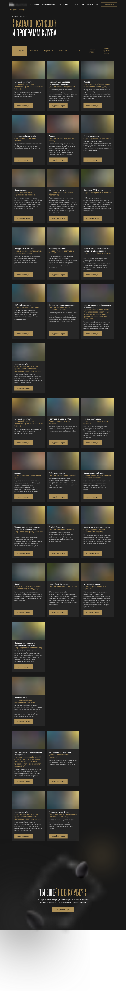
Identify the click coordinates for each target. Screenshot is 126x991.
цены (76, 4)
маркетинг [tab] (48, 51)
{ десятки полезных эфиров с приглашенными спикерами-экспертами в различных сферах (28, 367)
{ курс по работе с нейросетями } (62, 84)
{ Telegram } (23, 10)
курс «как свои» (63, 4)
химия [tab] (77, 51)
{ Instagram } (13, 10)
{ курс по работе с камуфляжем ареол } (62, 138)
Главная (15, 16)
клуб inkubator (35, 4)
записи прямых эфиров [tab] (106, 50)
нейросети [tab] (63, 51)
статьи (83, 4)
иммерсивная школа (48, 4)
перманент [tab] (34, 51)
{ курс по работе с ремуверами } (96, 137)
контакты (90, 4)
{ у (61, 192)
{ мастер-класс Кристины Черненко (25, 138)
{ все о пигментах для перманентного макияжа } (25, 192)
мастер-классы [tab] (92, 50)
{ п (96, 84)
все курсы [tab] (20, 51)
